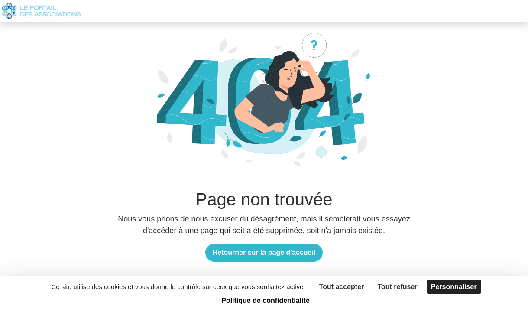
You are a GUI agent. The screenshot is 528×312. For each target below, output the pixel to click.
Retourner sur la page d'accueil (264, 252)
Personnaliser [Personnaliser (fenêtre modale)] (454, 286)
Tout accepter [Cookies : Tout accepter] (341, 286)
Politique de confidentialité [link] (265, 300)
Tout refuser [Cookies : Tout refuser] (397, 286)
